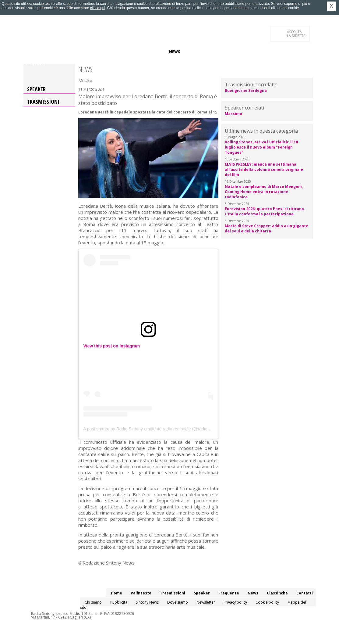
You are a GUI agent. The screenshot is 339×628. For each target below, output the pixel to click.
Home (31, 51)
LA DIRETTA (296, 33)
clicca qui (97, 8)
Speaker (129, 51)
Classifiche (196, 51)
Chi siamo (93, 602)
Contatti (35, 63)
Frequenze (153, 51)
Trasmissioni (43, 101)
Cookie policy (267, 602)
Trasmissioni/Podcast (93, 51)
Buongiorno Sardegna (246, 90)
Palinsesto (53, 51)
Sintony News (147, 602)
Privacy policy (235, 602)
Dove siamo (177, 602)
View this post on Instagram (111, 345)
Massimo (233, 113)
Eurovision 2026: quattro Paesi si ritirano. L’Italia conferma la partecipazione (265, 211)
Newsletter (205, 602)
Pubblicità (118, 602)
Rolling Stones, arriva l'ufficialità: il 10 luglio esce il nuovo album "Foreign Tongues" (261, 147)
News (174, 51)
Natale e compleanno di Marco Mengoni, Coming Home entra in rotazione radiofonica (264, 191)
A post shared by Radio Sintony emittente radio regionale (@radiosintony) (152, 428)
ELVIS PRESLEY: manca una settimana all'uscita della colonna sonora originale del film (264, 169)
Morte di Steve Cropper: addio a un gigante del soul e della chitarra (266, 228)
